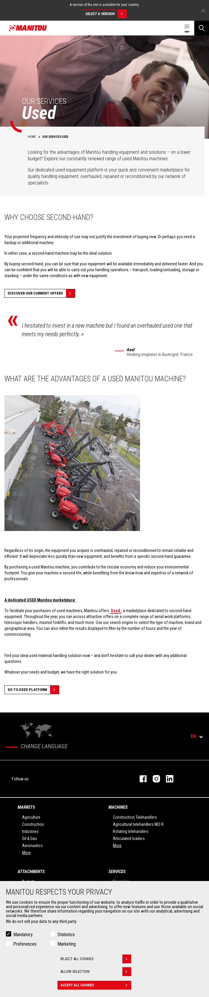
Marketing (66, 944)
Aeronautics (32, 845)
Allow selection (95, 971)
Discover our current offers (41, 293)
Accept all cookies (95, 985)
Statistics (66, 934)
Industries (30, 831)
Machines (118, 807)
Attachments (31, 871)
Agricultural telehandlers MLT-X (138, 824)
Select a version (105, 14)
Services (117, 871)
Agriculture (31, 817)
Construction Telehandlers (135, 817)
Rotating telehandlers (131, 831)
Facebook (140, 778)
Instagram (153, 778)
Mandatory (23, 934)
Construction (33, 824)
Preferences (25, 944)
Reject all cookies (95, 958)
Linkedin (166, 778)
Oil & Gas (29, 838)
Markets (26, 807)
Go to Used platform (33, 690)
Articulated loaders (129, 838)
